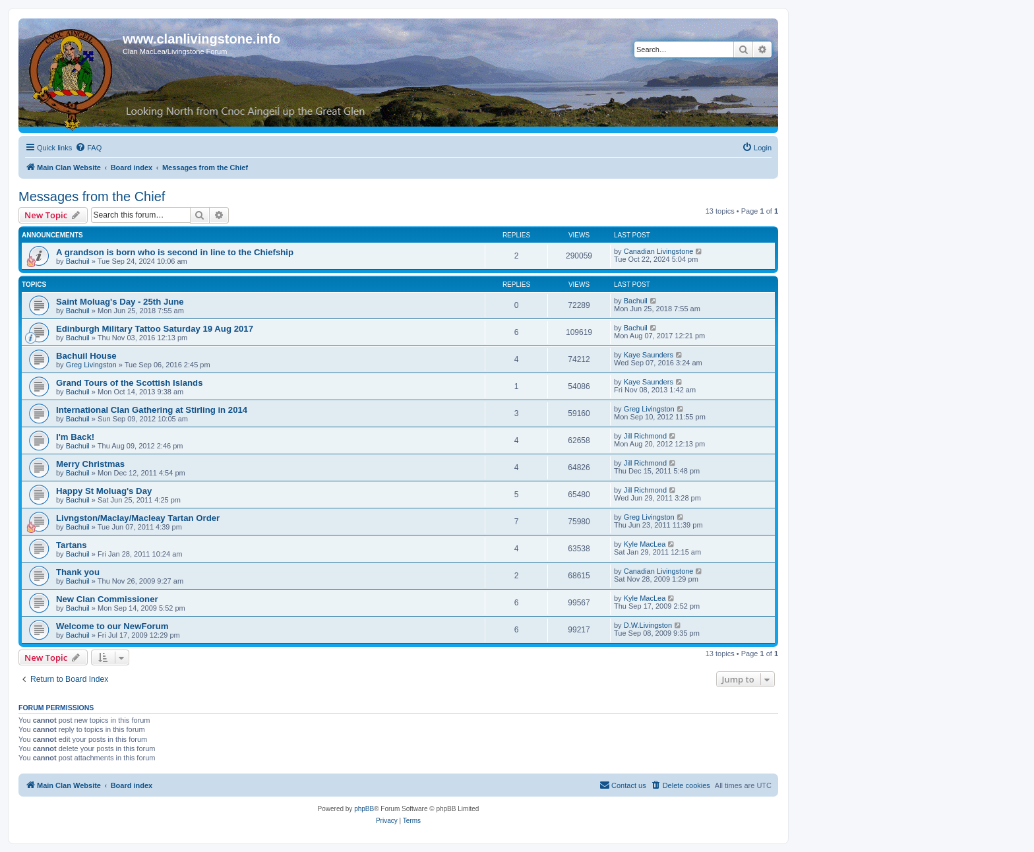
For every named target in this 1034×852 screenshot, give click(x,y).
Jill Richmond (645, 436)
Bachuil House (86, 356)
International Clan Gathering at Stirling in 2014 (151, 410)
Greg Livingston (91, 365)
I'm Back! (75, 437)
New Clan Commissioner (107, 599)
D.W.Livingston (648, 625)
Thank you (78, 572)
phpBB (364, 808)
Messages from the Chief (91, 196)
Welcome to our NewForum (112, 626)
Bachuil (78, 261)
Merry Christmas (90, 464)
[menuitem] (88, 148)
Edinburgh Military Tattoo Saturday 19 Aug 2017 (154, 329)
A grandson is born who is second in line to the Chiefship (174, 252)
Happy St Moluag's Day (104, 491)
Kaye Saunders (648, 355)
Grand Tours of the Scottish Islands (129, 383)
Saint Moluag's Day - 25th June (120, 302)
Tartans (71, 545)
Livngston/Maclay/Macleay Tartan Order (138, 518)
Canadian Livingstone (659, 251)
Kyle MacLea (645, 544)
